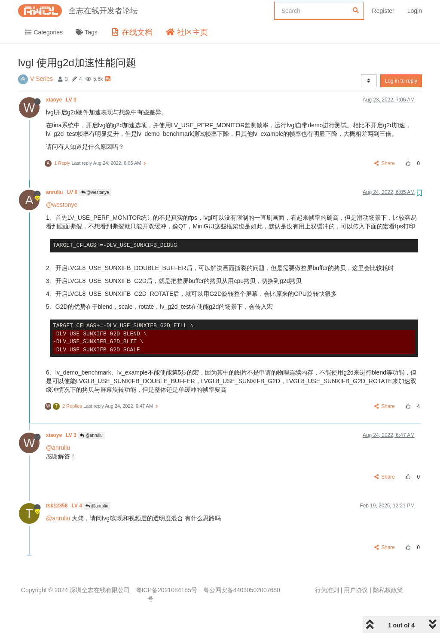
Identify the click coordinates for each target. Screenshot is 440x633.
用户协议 (356, 590)
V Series (41, 78)
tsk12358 (64, 506)
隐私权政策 (388, 590)
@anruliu (91, 435)
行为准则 (327, 590)
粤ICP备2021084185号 (166, 590)
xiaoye (62, 100)
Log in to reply (401, 81)
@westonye (95, 192)
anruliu (62, 192)
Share (384, 163)
